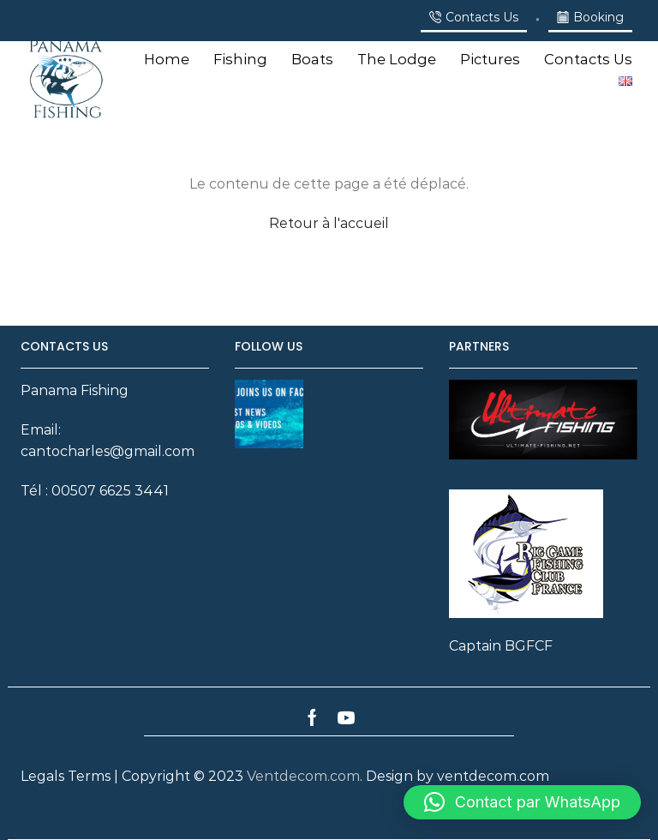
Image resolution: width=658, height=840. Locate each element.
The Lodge (396, 59)
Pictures (490, 59)
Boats (312, 59)
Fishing (240, 59)
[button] (522, 802)
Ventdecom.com (303, 776)
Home (166, 59)
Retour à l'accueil (329, 223)
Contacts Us (588, 59)
